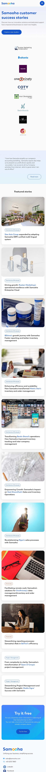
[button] (42, 3)
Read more (34, 177)
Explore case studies (11, 32)
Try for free (23, 732)
